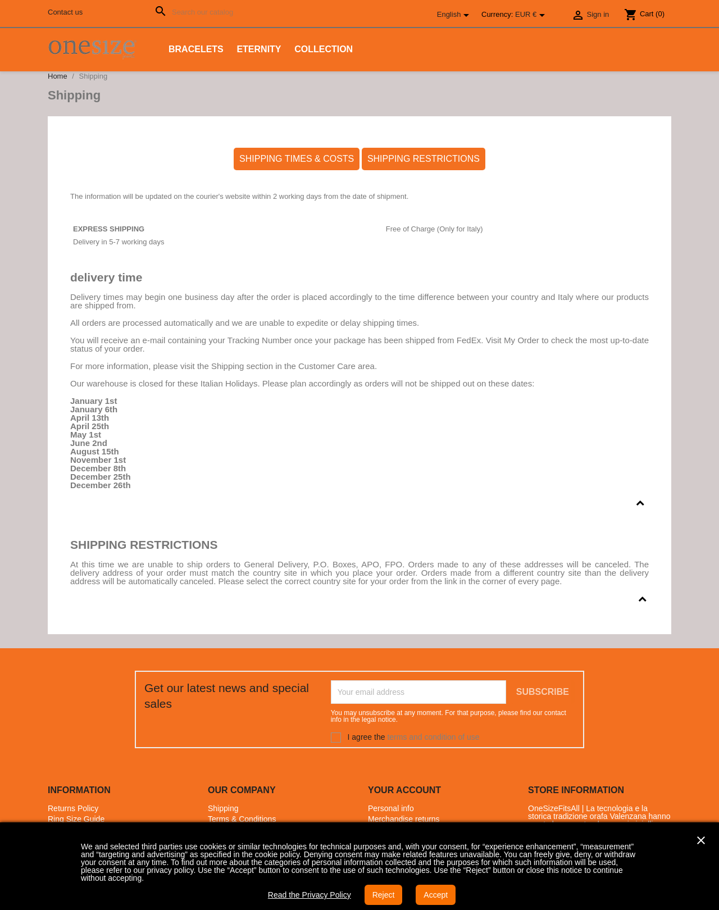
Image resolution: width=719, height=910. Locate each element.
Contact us (65, 12)
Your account (404, 790)
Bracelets (196, 49)
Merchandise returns (404, 819)
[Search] (197, 12)
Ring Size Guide (76, 819)
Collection (323, 49)
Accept (436, 894)
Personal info (391, 808)
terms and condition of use (433, 736)
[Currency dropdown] (532, 15)
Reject (383, 894)
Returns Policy (73, 808)
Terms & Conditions (242, 819)
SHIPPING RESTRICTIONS (423, 158)
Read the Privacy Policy (309, 894)
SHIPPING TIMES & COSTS (296, 158)
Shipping (223, 808)
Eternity (258, 49)
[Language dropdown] (455, 15)
